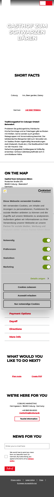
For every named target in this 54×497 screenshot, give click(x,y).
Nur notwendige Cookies (27, 304)
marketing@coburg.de (29, 413)
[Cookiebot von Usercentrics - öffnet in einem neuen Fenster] (38, 191)
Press (41, 480)
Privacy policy (16, 480)
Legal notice (30, 480)
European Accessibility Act (27, 483)
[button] (20, 3)
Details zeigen (38, 278)
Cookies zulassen (27, 287)
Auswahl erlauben (27, 295)
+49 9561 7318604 (33, 110)
